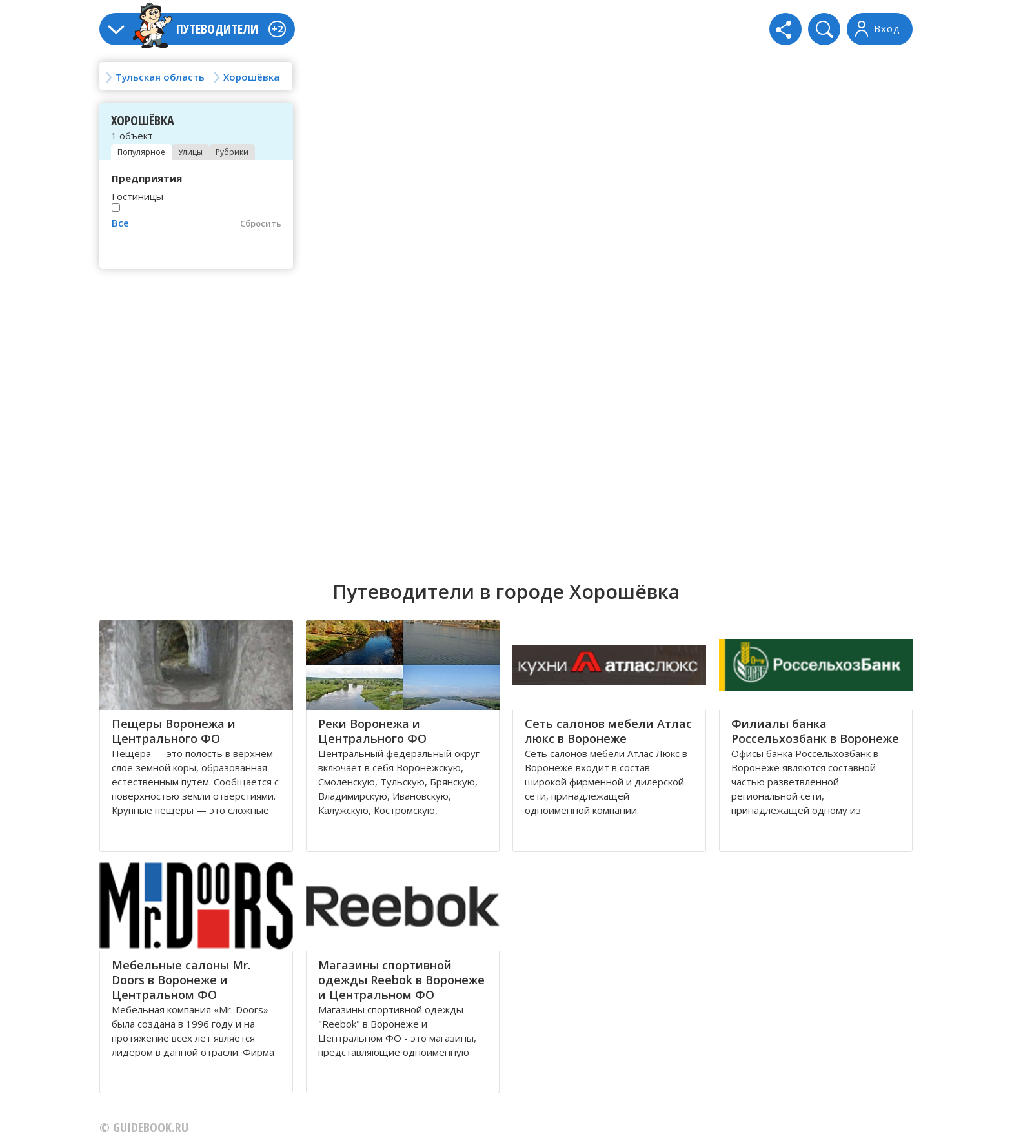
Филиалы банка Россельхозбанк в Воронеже (815, 731)
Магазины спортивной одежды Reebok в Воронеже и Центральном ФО (401, 979)
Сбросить (260, 223)
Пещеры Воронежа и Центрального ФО (174, 731)
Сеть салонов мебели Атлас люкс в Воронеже (608, 731)
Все (120, 223)
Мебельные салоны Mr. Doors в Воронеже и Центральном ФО (181, 979)
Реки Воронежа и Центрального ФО (372, 731)
